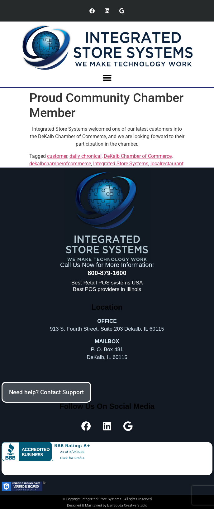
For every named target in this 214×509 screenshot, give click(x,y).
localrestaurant (166, 164)
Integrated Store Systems (120, 164)
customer (57, 156)
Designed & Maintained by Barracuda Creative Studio (107, 505)
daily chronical (85, 156)
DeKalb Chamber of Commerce (138, 156)
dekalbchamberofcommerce (60, 164)
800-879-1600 (107, 272)
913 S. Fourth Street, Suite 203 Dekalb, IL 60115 (107, 329)
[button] (107, 78)
